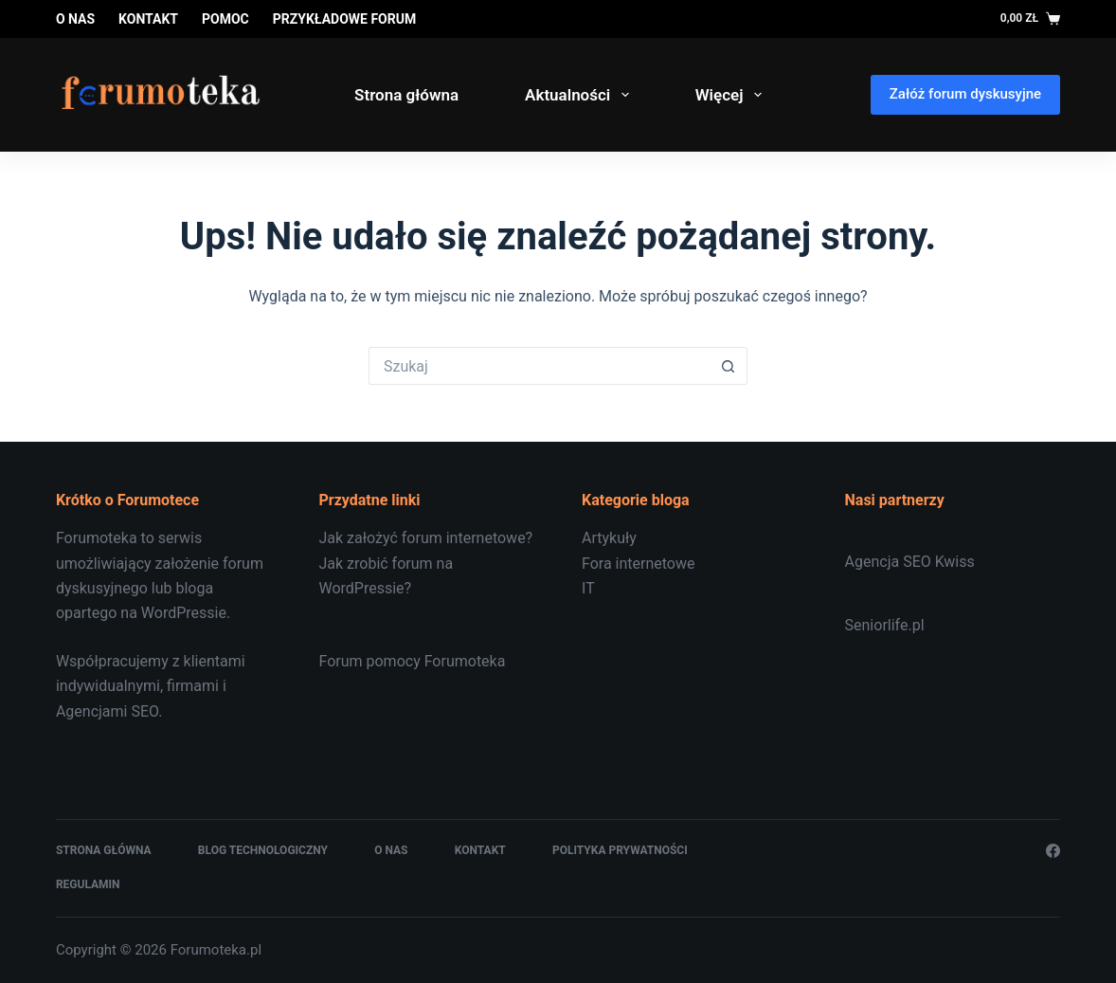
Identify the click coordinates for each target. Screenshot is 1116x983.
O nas (75, 19)
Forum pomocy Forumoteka (411, 661)
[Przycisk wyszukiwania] (728, 366)
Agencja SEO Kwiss (910, 562)
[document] (690, 563)
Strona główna (406, 94)
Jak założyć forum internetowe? (425, 538)
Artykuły (609, 538)
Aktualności (581, 94)
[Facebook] (1053, 851)
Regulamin (88, 884)
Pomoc (225, 19)
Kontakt (148, 19)
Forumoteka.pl (216, 949)
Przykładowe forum (344, 19)
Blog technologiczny (263, 850)
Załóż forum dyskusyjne (965, 93)
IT (588, 588)
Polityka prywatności (620, 850)
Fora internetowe (638, 564)
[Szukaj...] (539, 366)
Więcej (732, 94)
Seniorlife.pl (885, 625)
